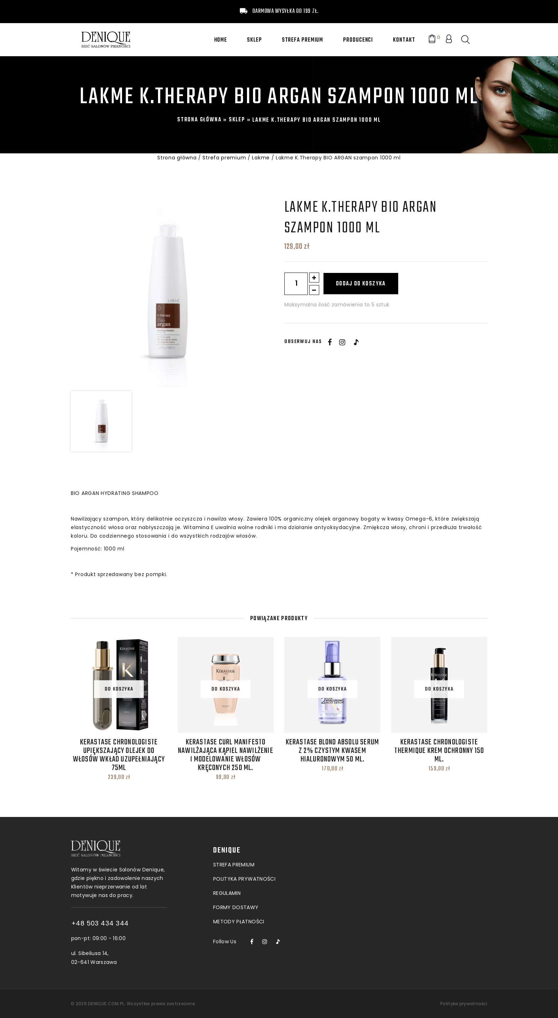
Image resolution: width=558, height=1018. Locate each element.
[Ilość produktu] (296, 284)
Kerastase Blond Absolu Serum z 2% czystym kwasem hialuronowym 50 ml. (332, 750)
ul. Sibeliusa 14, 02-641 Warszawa (134, 957)
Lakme (261, 157)
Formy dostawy (236, 859)
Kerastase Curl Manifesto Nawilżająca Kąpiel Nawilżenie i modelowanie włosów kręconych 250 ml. (225, 755)
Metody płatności (238, 873)
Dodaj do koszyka (361, 284)
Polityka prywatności (463, 1004)
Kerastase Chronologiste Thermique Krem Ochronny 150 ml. (439, 750)
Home (220, 40)
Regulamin (227, 845)
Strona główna (199, 120)
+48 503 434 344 (140, 923)
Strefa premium (302, 40)
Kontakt (404, 40)
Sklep (254, 40)
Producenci (358, 40)
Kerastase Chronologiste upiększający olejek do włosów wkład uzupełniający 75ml (119, 755)
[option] (165, 292)
